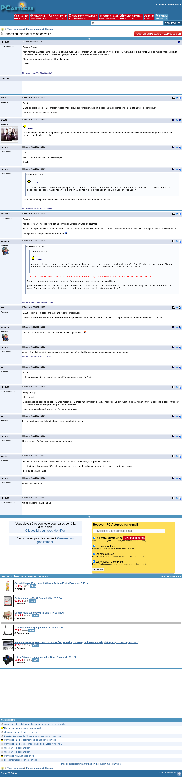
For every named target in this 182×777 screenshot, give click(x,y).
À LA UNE (21, 16)
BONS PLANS (108, 16)
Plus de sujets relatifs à (91, 764)
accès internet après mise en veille (20, 760)
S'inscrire (161, 4)
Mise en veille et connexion (17, 748)
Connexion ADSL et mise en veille (20, 756)
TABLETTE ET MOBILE (83, 16)
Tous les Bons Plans (170, 576)
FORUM (162, 16)
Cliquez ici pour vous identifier (45, 530)
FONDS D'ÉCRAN (131, 16)
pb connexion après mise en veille (20, 732)
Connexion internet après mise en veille (23, 728)
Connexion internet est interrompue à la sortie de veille (30, 740)
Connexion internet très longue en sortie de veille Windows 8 (33, 744)
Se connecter (175, 4)
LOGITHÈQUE (57, 16)
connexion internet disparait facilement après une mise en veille (34, 724)
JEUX (149, 16)
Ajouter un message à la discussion (158, 34)
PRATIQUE (38, 16)
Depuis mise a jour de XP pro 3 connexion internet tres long (32, 736)
